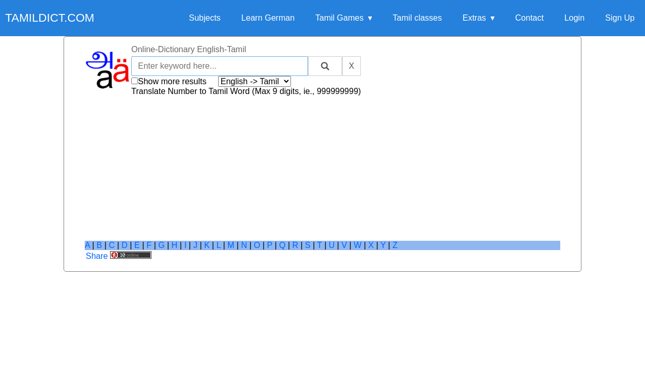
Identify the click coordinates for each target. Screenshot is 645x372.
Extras (474, 17)
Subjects (204, 17)
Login (574, 17)
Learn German (268, 17)
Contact (529, 17)
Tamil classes (417, 17)
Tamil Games (339, 17)
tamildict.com (50, 17)
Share (97, 256)
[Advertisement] (322, 168)
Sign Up (620, 17)
